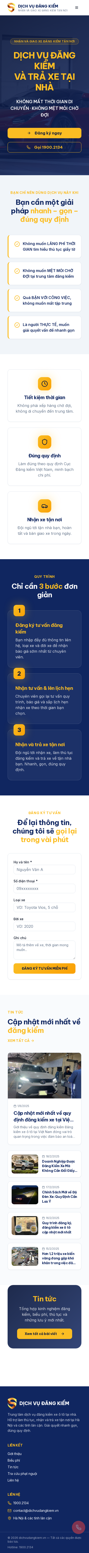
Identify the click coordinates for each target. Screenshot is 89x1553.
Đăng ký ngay (44, 133)
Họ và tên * (23, 862)
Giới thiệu (15, 1454)
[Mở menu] (76, 7)
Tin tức (13, 1467)
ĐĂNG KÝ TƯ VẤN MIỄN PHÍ (44, 968)
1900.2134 (21, 1503)
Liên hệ (13, 1480)
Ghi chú (20, 938)
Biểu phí (14, 1460)
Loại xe (19, 900)
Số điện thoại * (26, 881)
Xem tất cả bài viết (45, 1334)
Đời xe (18, 919)
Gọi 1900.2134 (45, 147)
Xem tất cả (21, 1041)
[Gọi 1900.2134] (78, 1527)
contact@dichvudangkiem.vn (36, 1510)
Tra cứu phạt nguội (22, 1474)
